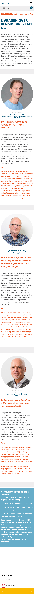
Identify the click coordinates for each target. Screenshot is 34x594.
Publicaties (6, 3)
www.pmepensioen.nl (9, 539)
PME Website (6, 579)
